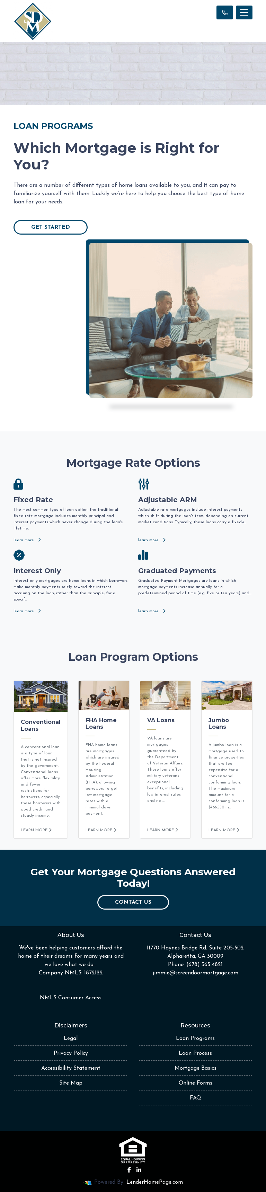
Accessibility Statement (70, 1068)
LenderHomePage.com (154, 1182)
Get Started (50, 227)
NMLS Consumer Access (70, 998)
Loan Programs (195, 1038)
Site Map (70, 1083)
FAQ (195, 1098)
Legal (71, 1038)
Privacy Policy (71, 1053)
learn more (27, 540)
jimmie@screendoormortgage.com (195, 973)
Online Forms (195, 1083)
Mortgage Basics (195, 1068)
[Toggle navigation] (244, 12)
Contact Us (133, 902)
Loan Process (195, 1053)
